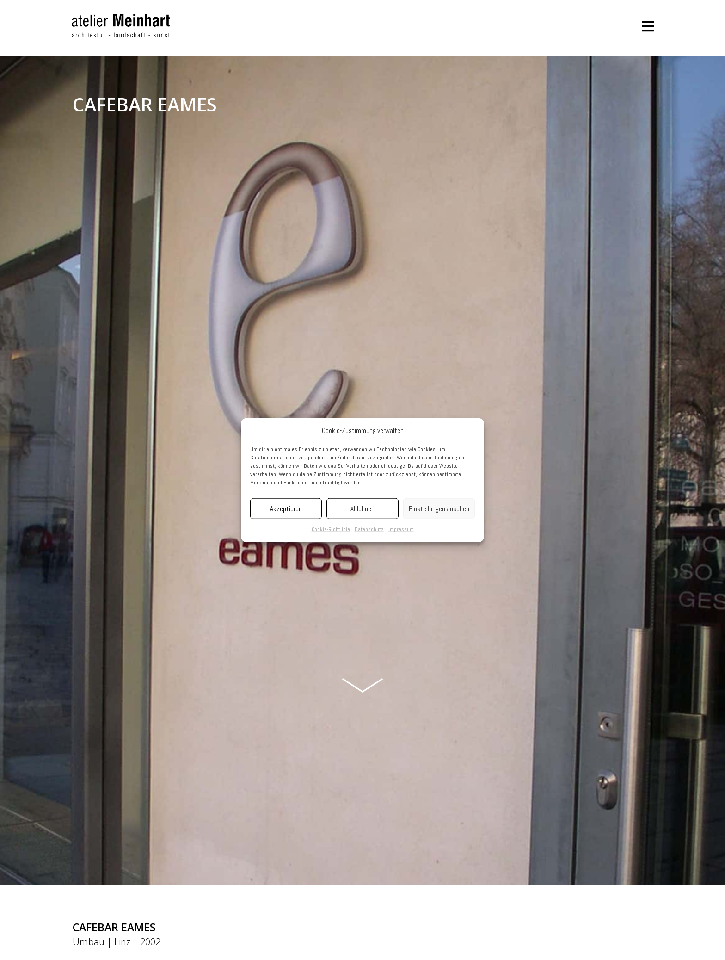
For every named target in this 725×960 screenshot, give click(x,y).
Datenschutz (369, 529)
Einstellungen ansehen (439, 508)
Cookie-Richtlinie (331, 529)
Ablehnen (362, 508)
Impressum (401, 529)
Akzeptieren (286, 508)
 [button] (648, 26)
